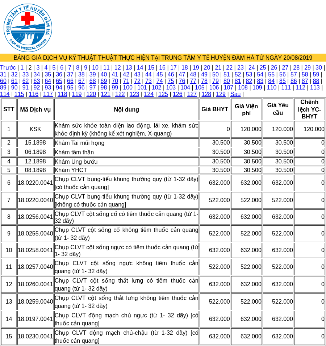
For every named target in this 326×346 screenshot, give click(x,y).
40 (104, 74)
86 (294, 81)
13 (129, 67)
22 (229, 67)
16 (162, 67)
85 (282, 81)
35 (48, 74)
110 (272, 87)
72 (137, 81)
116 (34, 94)
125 (163, 94)
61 (14, 81)
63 (37, 81)
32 (14, 74)
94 (59, 87)
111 (286, 87)
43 (137, 74)
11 (106, 67)
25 (263, 67)
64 (48, 81)
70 (115, 81)
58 (305, 74)
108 (243, 87)
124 (149, 94)
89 (3, 87)
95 (70, 87)
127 (192, 94)
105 (200, 87)
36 (59, 74)
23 (240, 67)
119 (77, 94)
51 (226, 74)
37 (70, 74)
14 (140, 67)
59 (316, 74)
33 (25, 74)
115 (19, 94)
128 (207, 94)
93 (48, 87)
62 (25, 81)
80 (226, 81)
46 (171, 74)
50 (215, 74)
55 (271, 74)
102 (157, 87)
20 (207, 67)
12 (117, 67)
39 (92, 74)
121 (105, 94)
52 (238, 74)
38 (81, 74)
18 (184, 67)
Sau (235, 94)
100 (128, 87)
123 (134, 94)
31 (3, 74)
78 (204, 81)
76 (182, 81)
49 (204, 74)
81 (238, 81)
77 (193, 81)
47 (182, 74)
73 (148, 81)
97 (92, 87)
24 (251, 67)
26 (274, 67)
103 (171, 87)
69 (104, 81)
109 (257, 87)
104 (185, 87)
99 (115, 87)
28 (296, 67)
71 (126, 81)
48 (193, 74)
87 (305, 81)
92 (37, 87)
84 (271, 81)
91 (25, 87)
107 (229, 87)
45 (159, 74)
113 (315, 87)
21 (218, 67)
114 (5, 94)
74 (159, 81)
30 (318, 67)
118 (62, 94)
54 (260, 74)
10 (95, 67)
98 (104, 87)
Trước (8, 67)
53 (249, 74)
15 (151, 67)
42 (126, 74)
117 (48, 94)
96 (81, 87)
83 (260, 81)
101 (142, 87)
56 (282, 74)
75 (171, 81)
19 (196, 67)
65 (59, 81)
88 (316, 81)
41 (115, 74)
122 (120, 94)
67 (81, 81)
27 (285, 67)
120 (91, 94)
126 (178, 94)
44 (148, 74)
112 (300, 87)
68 (92, 81)
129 (221, 94)
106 (214, 87)
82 (249, 81)
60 (3, 81)
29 (307, 67)
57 (294, 74)
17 (173, 67)
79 (215, 81)
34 (37, 74)
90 (14, 87)
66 (70, 81)
